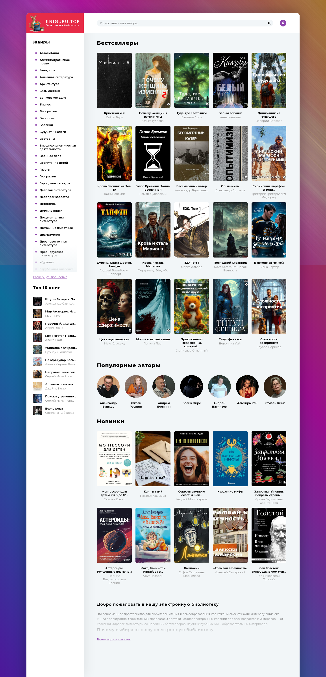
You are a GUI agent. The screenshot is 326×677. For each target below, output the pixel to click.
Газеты (45, 169)
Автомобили (49, 53)
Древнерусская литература (51, 253)
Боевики (46, 125)
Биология (47, 118)
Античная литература (56, 77)
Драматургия (50, 234)
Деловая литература (55, 190)
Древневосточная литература (53, 243)
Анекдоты (47, 70)
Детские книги (51, 210)
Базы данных (50, 90)
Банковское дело (53, 97)
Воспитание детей (54, 162)
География (48, 176)
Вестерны (47, 138)
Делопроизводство (54, 197)
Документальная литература (52, 219)
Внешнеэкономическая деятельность (58, 147)
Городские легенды (55, 183)
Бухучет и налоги (53, 132)
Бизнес (45, 104)
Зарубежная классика (56, 269)
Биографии (48, 111)
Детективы (48, 203)
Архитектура (49, 84)
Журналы (47, 262)
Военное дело (50, 156)
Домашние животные (56, 227)
